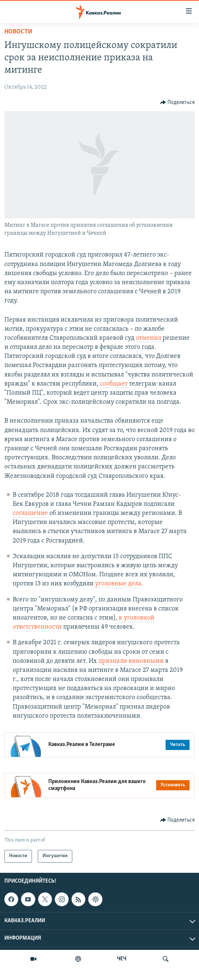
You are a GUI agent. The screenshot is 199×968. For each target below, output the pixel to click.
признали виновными (131, 661)
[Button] (177, 102)
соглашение (30, 513)
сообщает (114, 383)
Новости (18, 31)
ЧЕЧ (121, 959)
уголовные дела (118, 583)
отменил (149, 338)
